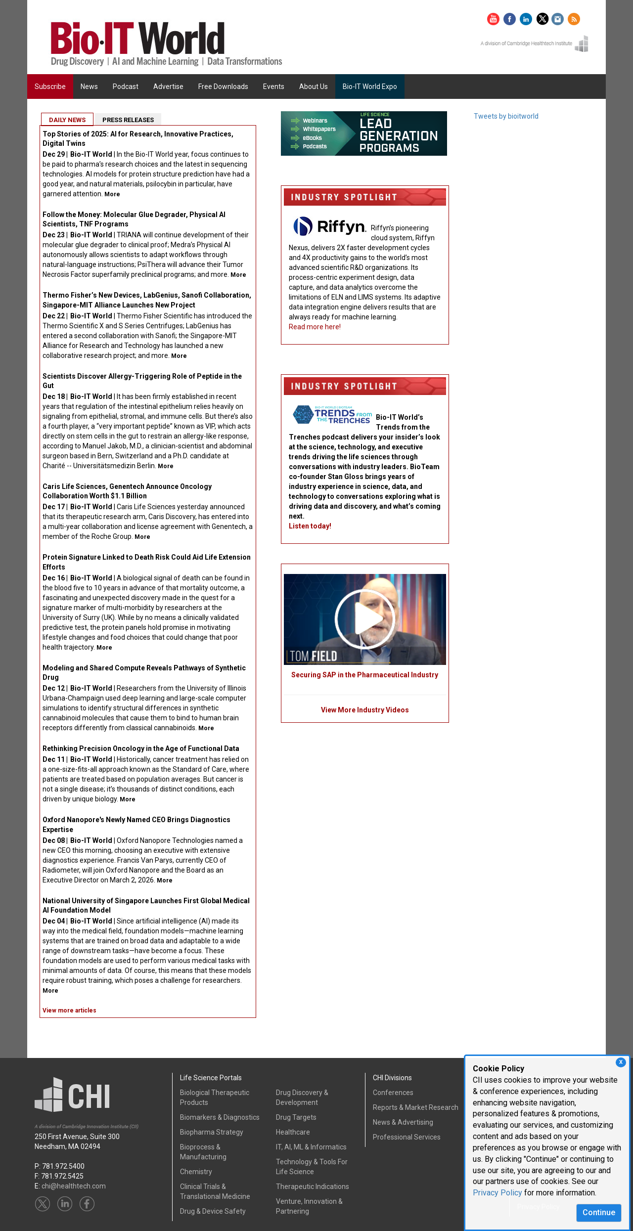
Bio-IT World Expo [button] (370, 86)
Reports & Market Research (415, 1107)
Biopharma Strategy (211, 1132)
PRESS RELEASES (128, 120)
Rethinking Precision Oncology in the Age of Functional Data (141, 748)
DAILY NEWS (67, 120)
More (112, 194)
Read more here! (315, 327)
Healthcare (293, 1132)
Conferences (393, 1093)
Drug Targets (296, 1117)
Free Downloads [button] (223, 86)
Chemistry (196, 1172)
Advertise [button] (168, 86)
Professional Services (407, 1137)
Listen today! (310, 526)
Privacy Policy (497, 1192)
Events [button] (273, 86)
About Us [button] (313, 86)
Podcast (125, 86)
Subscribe (50, 86)
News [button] (89, 86)
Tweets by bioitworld (506, 116)
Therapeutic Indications (312, 1186)
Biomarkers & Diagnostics (220, 1117)
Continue (599, 1212)
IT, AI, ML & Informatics (311, 1147)
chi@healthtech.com (74, 1186)
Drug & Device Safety (213, 1211)
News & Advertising (403, 1122)
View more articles (69, 1010)
